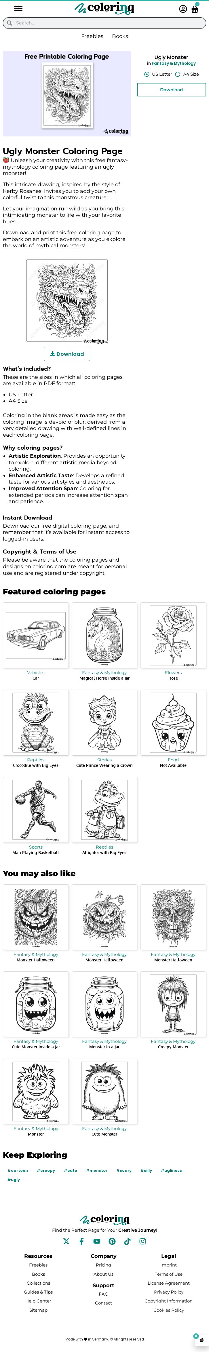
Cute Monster (104, 1134)
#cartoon (17, 1170)
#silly (146, 1170)
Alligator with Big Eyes (104, 852)
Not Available (173, 765)
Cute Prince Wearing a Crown (104, 765)
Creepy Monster (173, 1046)
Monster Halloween (36, 959)
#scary (124, 1170)
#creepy (46, 1170)
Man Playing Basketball (35, 852)
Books (120, 36)
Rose (173, 678)
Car (36, 678)
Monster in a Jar (104, 1046)
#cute (70, 1170)
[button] (15, 9)
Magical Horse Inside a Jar (104, 678)
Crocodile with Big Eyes (35, 765)
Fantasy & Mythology (174, 63)
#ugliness (171, 1170)
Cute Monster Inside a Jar (36, 1046)
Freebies (92, 36)
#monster (96, 1170)
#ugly (13, 1179)
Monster (36, 1134)
